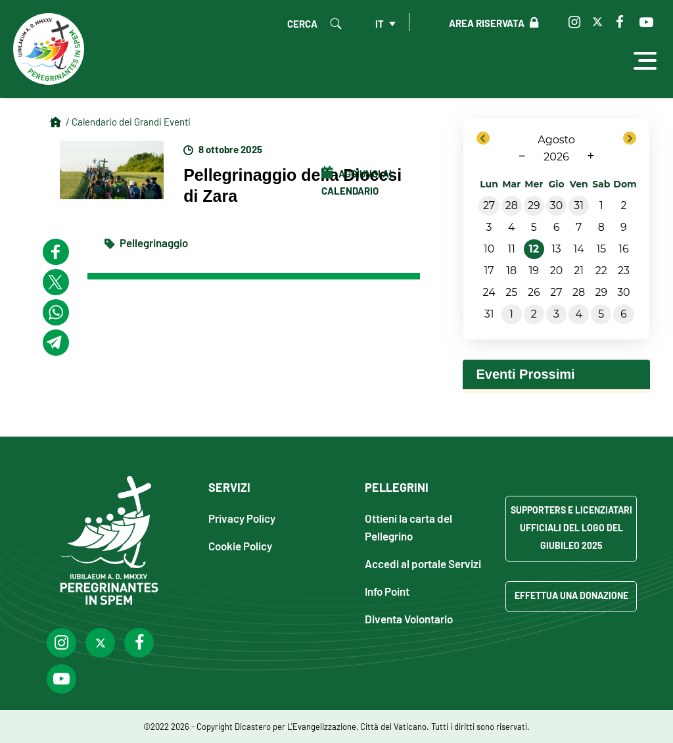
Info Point (387, 590)
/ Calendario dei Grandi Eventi (128, 122)
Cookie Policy (240, 545)
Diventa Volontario (409, 618)
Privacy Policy (241, 517)
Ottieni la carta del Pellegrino (408, 526)
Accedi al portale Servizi (423, 563)
